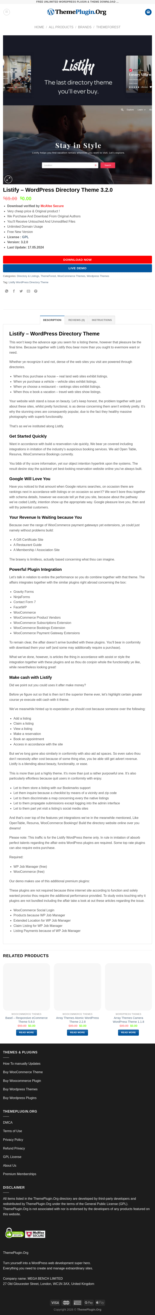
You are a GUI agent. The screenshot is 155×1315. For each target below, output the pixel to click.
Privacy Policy (13, 1139)
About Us (9, 1165)
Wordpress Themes (98, 276)
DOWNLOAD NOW (77, 259)
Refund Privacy (14, 1148)
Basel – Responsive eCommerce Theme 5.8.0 (26, 1019)
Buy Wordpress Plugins (20, 1098)
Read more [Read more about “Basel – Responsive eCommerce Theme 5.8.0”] (26, 1032)
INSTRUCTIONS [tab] (102, 320)
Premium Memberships (19, 1174)
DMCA (8, 1122)
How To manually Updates (22, 1063)
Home (39, 27)
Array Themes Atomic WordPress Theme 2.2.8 (77, 1019)
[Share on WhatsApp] (6, 291)
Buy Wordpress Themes (20, 1089)
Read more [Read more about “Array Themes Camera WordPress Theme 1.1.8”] (128, 1032)
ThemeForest (108, 27)
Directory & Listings (28, 276)
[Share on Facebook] (14, 291)
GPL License (12, 1157)
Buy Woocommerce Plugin (22, 1080)
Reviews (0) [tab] (76, 320)
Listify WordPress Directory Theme (28, 282)
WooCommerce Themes (71, 276)
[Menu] (6, 12)
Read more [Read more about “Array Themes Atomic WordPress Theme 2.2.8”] (77, 1032)
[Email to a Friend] (28, 291)
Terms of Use (12, 1131)
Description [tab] (52, 320)
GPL (25, 237)
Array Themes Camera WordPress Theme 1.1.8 (128, 1019)
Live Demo (77, 268)
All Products (61, 27)
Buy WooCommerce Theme (23, 1072)
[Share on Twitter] (21, 291)
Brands (85, 27)
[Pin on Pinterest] (35, 291)
